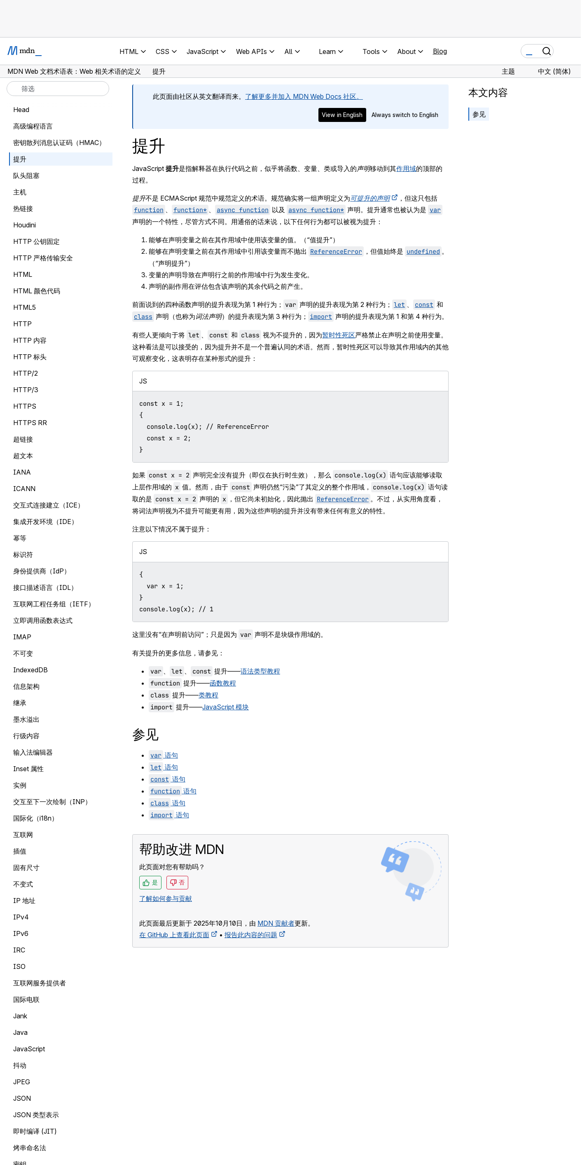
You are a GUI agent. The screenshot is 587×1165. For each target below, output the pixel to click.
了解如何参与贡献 (165, 898)
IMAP (22, 637)
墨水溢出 (26, 719)
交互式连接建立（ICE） (48, 505)
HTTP (22, 324)
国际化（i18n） (35, 818)
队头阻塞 (26, 175)
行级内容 (26, 736)
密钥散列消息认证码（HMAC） (59, 142)
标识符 (23, 554)
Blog (440, 51)
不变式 (23, 884)
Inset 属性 (28, 769)
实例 (19, 785)
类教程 (208, 695)
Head (21, 109)
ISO (19, 966)
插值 (19, 851)
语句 (163, 755)
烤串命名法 (29, 1148)
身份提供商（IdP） (41, 571)
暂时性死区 (338, 335)
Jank (20, 1016)
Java (20, 1032)
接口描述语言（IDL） (45, 587)
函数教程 (223, 683)
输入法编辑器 (33, 752)
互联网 (23, 834)
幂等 (19, 538)
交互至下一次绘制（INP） (52, 802)
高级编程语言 (33, 126)
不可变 (23, 653)
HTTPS (24, 406)
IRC (19, 950)
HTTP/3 (25, 390)
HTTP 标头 (30, 357)
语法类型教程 (260, 671)
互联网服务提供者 (39, 983)
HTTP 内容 (30, 340)
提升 (19, 159)
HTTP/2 (25, 373)
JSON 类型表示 (36, 1115)
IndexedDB (30, 670)
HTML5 (24, 307)
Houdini (24, 225)
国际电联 (26, 999)
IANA (22, 472)
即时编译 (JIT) (35, 1131)
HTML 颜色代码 (36, 291)
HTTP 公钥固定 (36, 241)
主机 (19, 192)
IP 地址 (24, 900)
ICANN (24, 488)
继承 (19, 703)
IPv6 (20, 933)
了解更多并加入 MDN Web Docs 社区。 (304, 96)
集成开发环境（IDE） (45, 521)
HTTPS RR (30, 423)
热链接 (23, 208)
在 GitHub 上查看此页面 (174, 935)
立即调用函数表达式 (42, 620)
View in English (342, 114)
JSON (22, 1098)
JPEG (21, 1082)
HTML (22, 274)
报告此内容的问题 (251, 935)
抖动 (19, 1065)
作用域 (406, 168)
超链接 (23, 439)
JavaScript (29, 1049)
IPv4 (21, 917)
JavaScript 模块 (225, 707)
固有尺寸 (26, 867)
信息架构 (26, 686)
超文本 (23, 455)
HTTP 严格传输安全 (43, 258)
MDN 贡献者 (276, 923)
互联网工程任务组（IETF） (54, 604)
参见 (479, 114)
